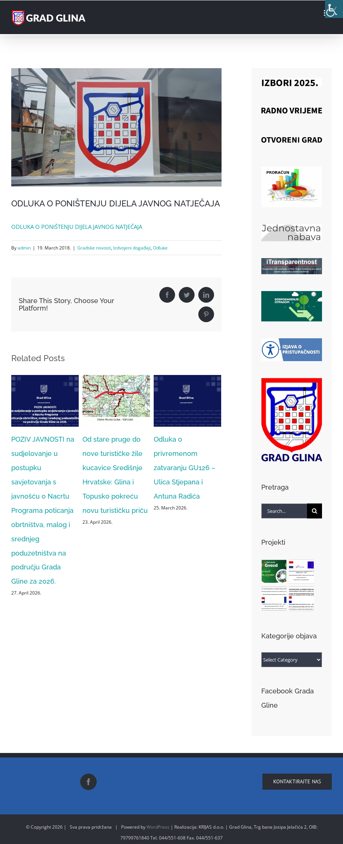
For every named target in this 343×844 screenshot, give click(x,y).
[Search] (314, 510)
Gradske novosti (94, 248)
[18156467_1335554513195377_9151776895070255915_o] (116, 127)
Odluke (160, 248)
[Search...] (284, 510)
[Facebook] (88, 782)
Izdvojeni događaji (132, 248)
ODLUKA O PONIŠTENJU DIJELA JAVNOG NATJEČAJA (76, 226)
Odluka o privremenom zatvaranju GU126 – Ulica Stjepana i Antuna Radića (184, 467)
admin (24, 248)
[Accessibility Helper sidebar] (334, 9)
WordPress (158, 827)
